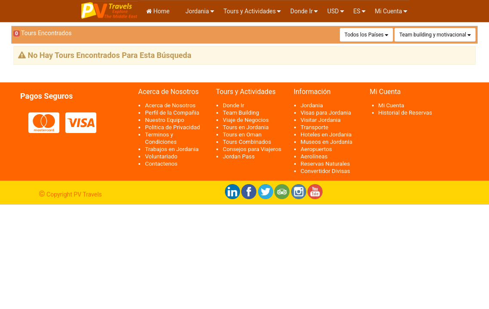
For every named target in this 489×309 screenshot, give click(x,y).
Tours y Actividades (250, 11)
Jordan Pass (239, 156)
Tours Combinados (247, 142)
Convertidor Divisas (325, 171)
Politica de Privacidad (172, 127)
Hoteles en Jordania (326, 134)
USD (333, 11)
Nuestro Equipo (164, 120)
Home (157, 11)
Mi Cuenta (388, 11)
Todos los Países (364, 35)
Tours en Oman (242, 134)
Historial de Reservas (405, 112)
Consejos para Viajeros (252, 149)
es (356, 11)
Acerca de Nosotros (170, 105)
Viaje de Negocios (246, 120)
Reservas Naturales (325, 164)
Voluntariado (161, 156)
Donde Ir (301, 11)
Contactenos (161, 164)
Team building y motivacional (432, 35)
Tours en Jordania (246, 127)
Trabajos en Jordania (171, 149)
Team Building (241, 112)
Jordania (196, 11)
